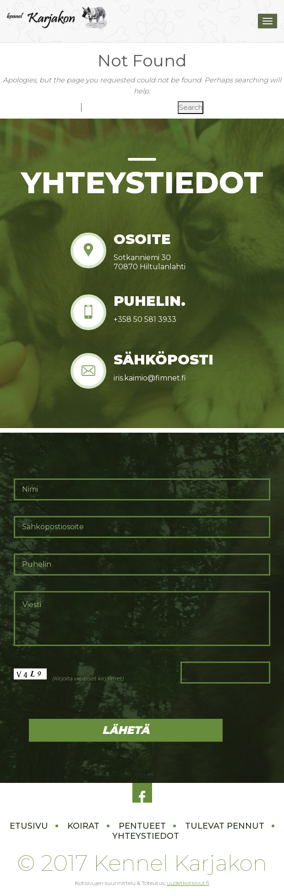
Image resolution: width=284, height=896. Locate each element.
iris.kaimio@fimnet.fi (150, 378)
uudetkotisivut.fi (188, 883)
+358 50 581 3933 (145, 319)
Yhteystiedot (145, 836)
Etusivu (29, 826)
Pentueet (142, 826)
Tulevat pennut (224, 826)
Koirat (83, 826)
